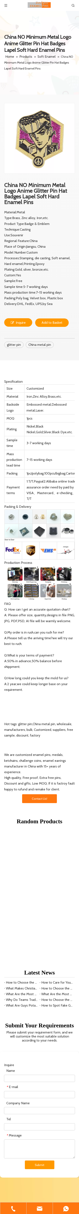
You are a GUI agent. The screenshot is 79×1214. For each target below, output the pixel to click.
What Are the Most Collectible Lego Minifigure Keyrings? (22, 855)
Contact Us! (39, 799)
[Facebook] (7, 1192)
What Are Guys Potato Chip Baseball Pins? (22, 867)
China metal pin (39, 345)
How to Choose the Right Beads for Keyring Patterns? (22, 844)
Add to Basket (52, 323)
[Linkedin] (15, 1192)
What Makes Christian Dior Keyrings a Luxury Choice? (22, 850)
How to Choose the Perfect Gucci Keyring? (57, 850)
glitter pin (14, 345)
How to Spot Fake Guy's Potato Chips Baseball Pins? (57, 867)
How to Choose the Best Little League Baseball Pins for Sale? (57, 861)
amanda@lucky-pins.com (26, 1174)
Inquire (18, 322)
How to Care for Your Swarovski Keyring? (57, 844)
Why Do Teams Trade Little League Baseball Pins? (22, 861)
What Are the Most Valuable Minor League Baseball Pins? (57, 855)
